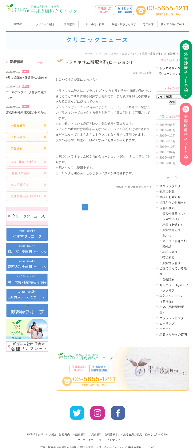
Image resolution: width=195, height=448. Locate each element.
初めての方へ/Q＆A (156, 428)
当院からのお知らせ (173, 202)
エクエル (165, 329)
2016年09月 (167, 152)
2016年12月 (167, 135)
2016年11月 (167, 141)
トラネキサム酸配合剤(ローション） (99, 62)
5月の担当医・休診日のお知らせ (27, 77)
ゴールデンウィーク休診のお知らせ (26, 95)
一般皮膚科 (79, 428)
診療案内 (69, 24)
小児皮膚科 (95, 428)
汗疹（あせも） (173, 224)
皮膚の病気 (167, 208)
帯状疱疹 (168, 257)
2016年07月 (167, 163)
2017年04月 (167, 124)
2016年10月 (167, 146)
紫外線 (166, 246)
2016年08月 (167, 157)
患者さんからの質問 (173, 334)
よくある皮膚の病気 (130, 428)
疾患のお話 (167, 191)
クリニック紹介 (47, 428)
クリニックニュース (89, 433)
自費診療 (168, 279)
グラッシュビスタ (171, 318)
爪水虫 (166, 235)
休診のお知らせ (170, 197)
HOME (18, 24)
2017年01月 (167, 130)
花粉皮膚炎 (169, 252)
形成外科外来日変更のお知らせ (26, 112)
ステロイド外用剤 (174, 241)
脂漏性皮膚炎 (171, 263)
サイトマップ (112, 433)
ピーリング (167, 323)
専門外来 (148, 24)
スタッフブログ (170, 186)
